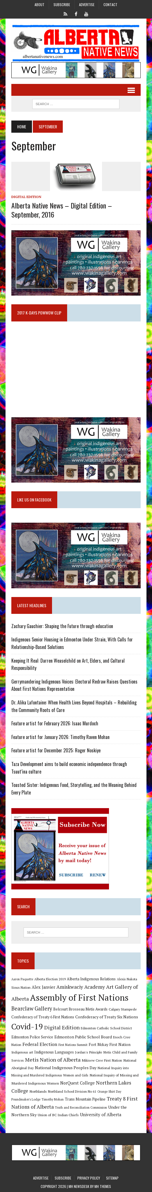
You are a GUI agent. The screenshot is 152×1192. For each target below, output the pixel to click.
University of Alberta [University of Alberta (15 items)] (100, 1114)
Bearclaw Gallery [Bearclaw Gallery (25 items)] (31, 1008)
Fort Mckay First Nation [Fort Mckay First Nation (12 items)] (109, 1044)
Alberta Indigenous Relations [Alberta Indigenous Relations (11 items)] (91, 979)
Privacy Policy (88, 1177)
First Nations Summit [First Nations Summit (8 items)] (72, 1045)
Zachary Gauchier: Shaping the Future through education (62, 626)
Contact (110, 4)
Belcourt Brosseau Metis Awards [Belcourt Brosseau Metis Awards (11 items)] (80, 1009)
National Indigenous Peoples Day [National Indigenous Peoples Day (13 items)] (65, 1067)
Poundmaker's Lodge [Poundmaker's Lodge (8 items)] (25, 1099)
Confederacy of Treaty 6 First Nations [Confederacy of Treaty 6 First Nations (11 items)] (42, 1017)
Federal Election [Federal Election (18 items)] (39, 1044)
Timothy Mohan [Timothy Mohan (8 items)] (53, 1099)
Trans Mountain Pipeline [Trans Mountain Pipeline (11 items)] (85, 1099)
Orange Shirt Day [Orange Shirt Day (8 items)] (109, 1091)
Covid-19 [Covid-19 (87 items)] (27, 1026)
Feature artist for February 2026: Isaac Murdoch (54, 723)
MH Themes (102, 1186)
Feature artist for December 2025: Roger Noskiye (56, 750)
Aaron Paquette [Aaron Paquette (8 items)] (22, 979)
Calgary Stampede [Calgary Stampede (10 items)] (123, 1009)
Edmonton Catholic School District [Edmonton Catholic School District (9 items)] (106, 1028)
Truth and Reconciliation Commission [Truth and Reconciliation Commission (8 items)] (81, 1107)
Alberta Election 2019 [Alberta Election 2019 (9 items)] (50, 979)
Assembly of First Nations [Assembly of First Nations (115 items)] (79, 997)
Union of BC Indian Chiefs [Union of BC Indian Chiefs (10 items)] (58, 1114)
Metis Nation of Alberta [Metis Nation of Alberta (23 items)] (53, 1059)
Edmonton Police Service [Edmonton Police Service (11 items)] (32, 1037)
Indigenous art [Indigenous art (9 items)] (22, 1052)
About (39, 4)
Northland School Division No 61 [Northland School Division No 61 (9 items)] (72, 1091)
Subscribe (61, 4)
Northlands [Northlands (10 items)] (38, 1091)
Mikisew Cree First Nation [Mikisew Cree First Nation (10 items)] (102, 1060)
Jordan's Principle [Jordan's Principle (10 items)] (88, 1052)
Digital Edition (26, 197)
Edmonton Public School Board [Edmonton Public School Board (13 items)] (83, 1037)
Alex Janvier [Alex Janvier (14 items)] (43, 987)
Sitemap (112, 1177)
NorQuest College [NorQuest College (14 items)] (77, 1083)
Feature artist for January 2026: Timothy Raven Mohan (60, 736)
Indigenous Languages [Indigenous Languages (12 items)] (54, 1052)
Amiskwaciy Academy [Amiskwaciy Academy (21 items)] (80, 987)
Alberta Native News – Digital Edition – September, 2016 (61, 210)
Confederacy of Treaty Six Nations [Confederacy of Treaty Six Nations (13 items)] (106, 1017)
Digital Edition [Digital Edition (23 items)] (62, 1027)
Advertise (86, 4)
